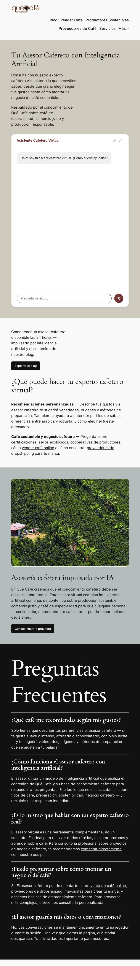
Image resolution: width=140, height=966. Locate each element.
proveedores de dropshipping (36, 891)
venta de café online (108, 886)
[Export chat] (114, 140)
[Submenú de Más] (128, 28)
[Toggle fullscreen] (120, 140)
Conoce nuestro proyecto (33, 628)
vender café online (38, 448)
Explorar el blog (26, 365)
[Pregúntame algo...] (64, 298)
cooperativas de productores (95, 442)
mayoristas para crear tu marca (91, 891)
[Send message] (118, 298)
